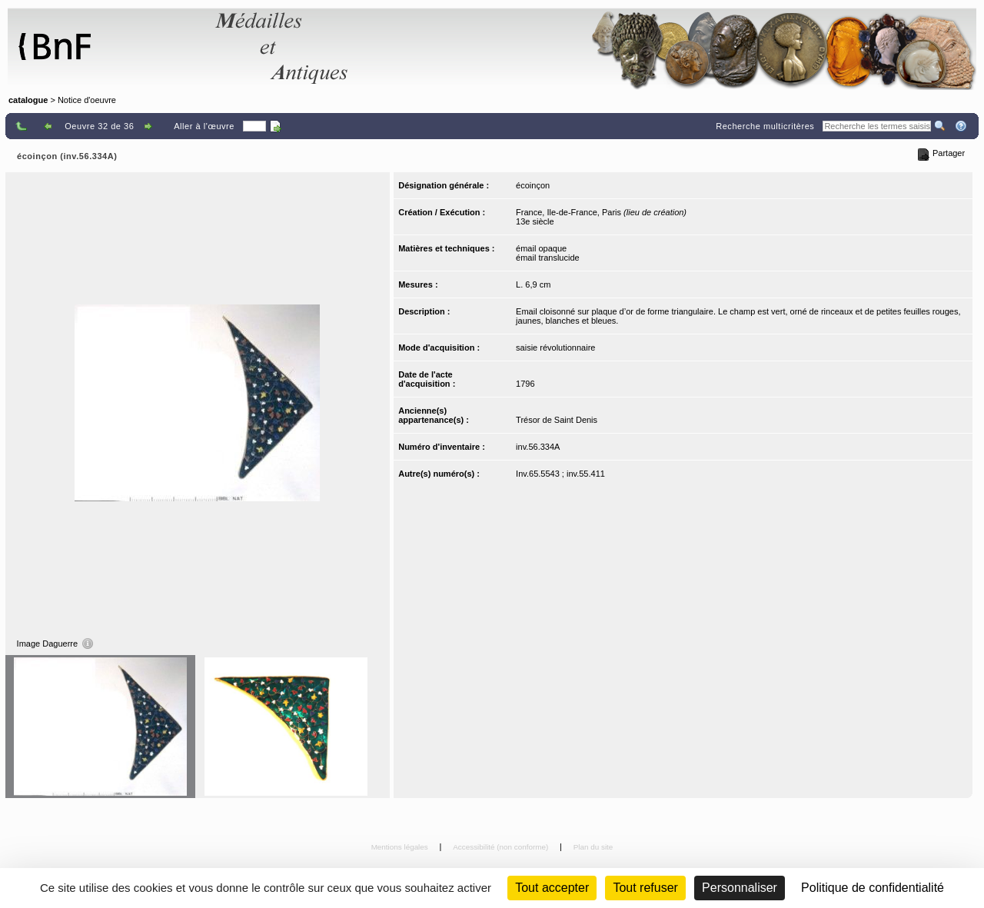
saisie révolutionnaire (555, 347)
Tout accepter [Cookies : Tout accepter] (552, 887)
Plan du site (593, 847)
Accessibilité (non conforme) (501, 847)
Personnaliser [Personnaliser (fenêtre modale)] (739, 887)
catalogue (28, 100)
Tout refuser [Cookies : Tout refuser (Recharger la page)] (645, 887)
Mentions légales (400, 847)
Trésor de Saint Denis (556, 419)
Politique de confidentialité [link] (872, 887)
